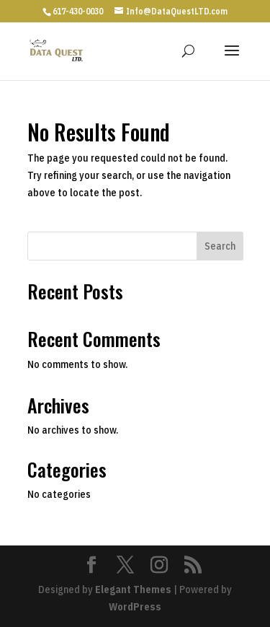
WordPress (135, 606)
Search (219, 246)
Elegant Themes (133, 589)
